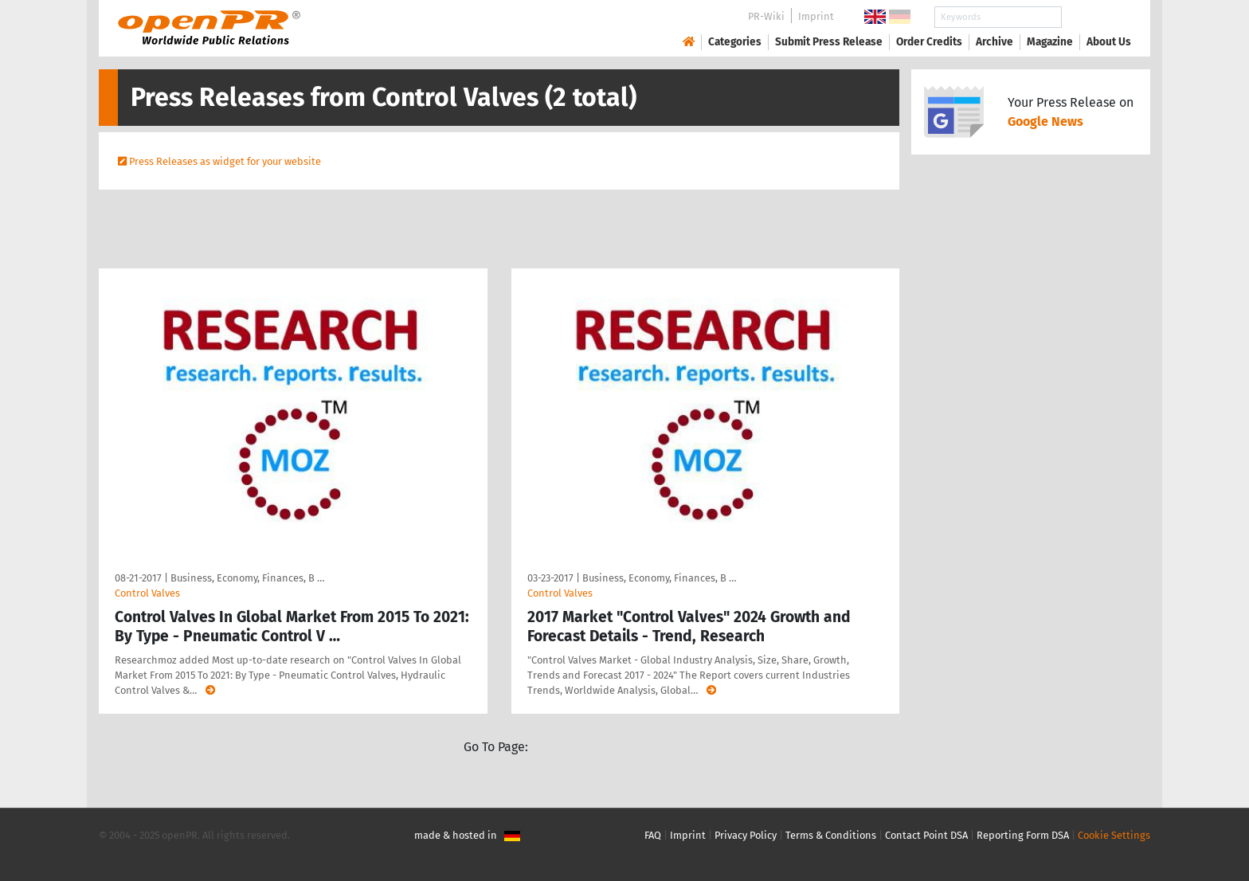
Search (1096, 17)
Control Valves (147, 593)
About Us (1109, 42)
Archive (994, 42)
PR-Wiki (766, 16)
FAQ (652, 835)
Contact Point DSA (926, 835)
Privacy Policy (746, 835)
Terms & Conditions (830, 835)
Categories (735, 42)
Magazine (1050, 42)
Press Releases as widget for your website (225, 161)
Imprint (816, 16)
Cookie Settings (1114, 835)
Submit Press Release (829, 42)
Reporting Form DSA (1023, 835)
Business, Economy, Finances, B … (247, 578)
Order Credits (929, 42)
